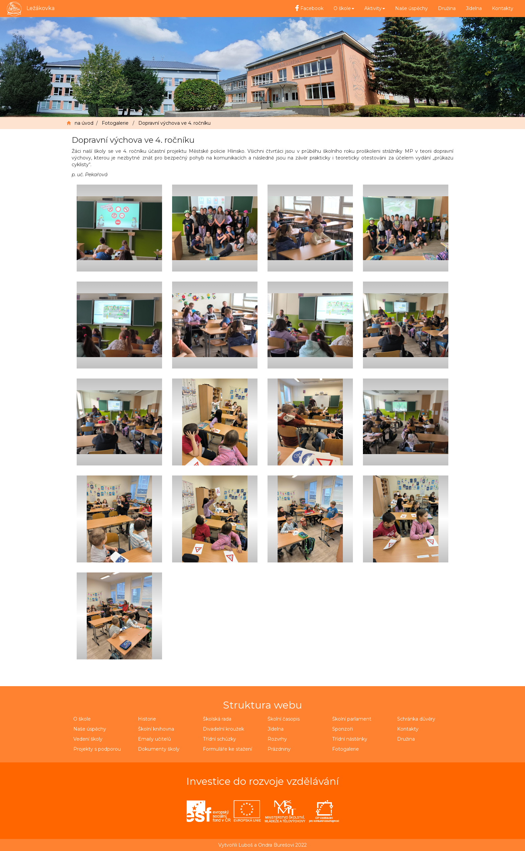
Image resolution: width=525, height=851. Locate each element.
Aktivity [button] (374, 8)
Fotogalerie (115, 123)
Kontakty (502, 8)
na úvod (84, 123)
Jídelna (474, 8)
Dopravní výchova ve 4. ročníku (174, 123)
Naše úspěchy (411, 8)
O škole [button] (343, 8)
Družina (447, 8)
